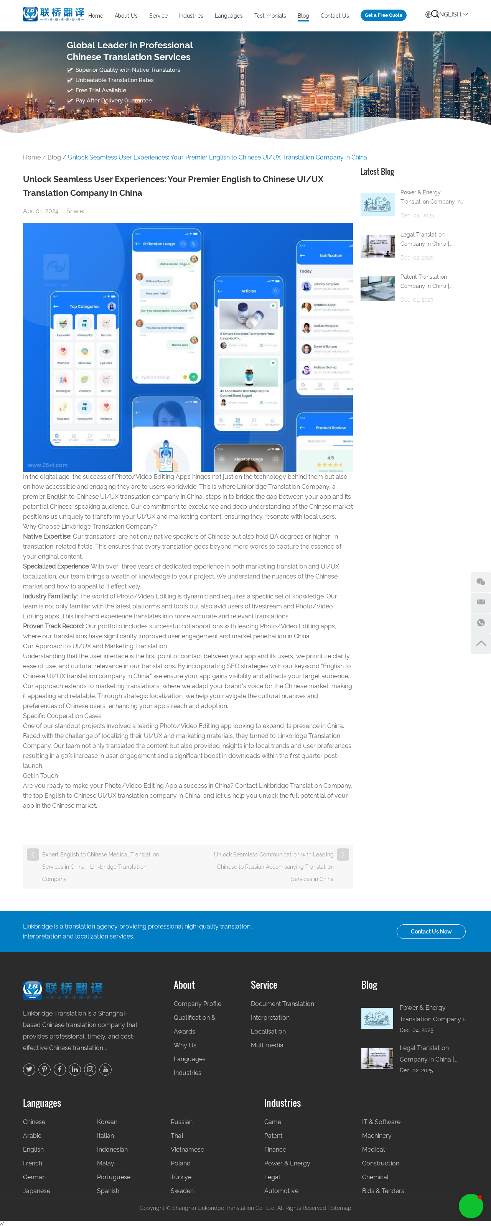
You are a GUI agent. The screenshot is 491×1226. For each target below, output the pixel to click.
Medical (373, 1149)
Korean (107, 1122)
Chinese (34, 1122)
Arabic (32, 1135)
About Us (126, 16)
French (32, 1163)
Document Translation (282, 1003)
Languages (229, 16)
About (184, 984)
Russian (182, 1122)
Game (272, 1122)
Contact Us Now (431, 932)
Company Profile (197, 1003)
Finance (275, 1149)
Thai (177, 1135)
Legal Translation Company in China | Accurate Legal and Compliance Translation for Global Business (430, 240)
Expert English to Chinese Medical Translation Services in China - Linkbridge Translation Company (100, 866)
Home (95, 16)
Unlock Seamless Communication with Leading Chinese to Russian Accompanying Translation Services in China (274, 866)
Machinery (377, 1135)
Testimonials (270, 16)
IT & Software (381, 1122)
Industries (191, 16)
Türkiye (181, 1177)
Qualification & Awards (195, 1024)
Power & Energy (287, 1163)
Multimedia (267, 1045)
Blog (303, 16)
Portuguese (113, 1177)
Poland (181, 1163)
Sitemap (340, 1208)
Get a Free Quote (383, 15)
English (446, 13)
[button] (471, 1206)
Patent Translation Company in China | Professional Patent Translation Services (425, 282)
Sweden (182, 1191)
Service (158, 16)
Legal (272, 1177)
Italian (105, 1135)
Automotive (281, 1191)
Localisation (268, 1031)
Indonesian (112, 1149)
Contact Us (335, 16)
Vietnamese (187, 1149)
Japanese (36, 1191)
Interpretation (270, 1017)
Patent (273, 1135)
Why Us (185, 1045)
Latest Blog (377, 171)
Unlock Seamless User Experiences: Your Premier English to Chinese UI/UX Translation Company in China (217, 157)
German (34, 1177)
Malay (105, 1163)
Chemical (375, 1177)
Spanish (108, 1191)
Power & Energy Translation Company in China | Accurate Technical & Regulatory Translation (433, 198)
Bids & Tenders (383, 1191)
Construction (380, 1163)
